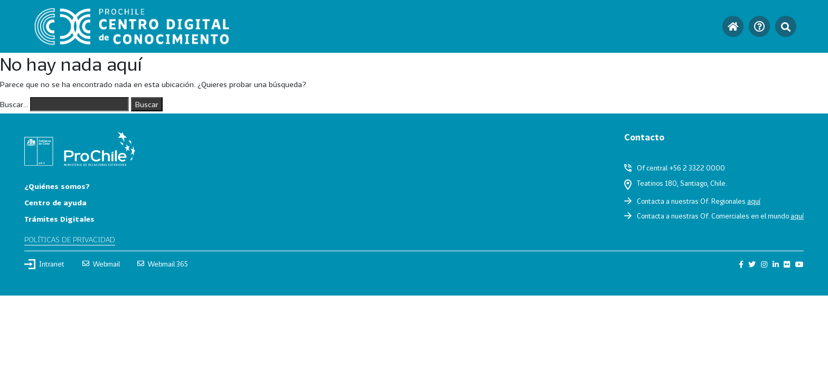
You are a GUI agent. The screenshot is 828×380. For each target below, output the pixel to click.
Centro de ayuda (55, 202)
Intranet (44, 264)
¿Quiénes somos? (57, 186)
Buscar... (14, 104)
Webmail (101, 264)
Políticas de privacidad (69, 239)
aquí (753, 201)
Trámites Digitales (59, 218)
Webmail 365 (162, 264)
